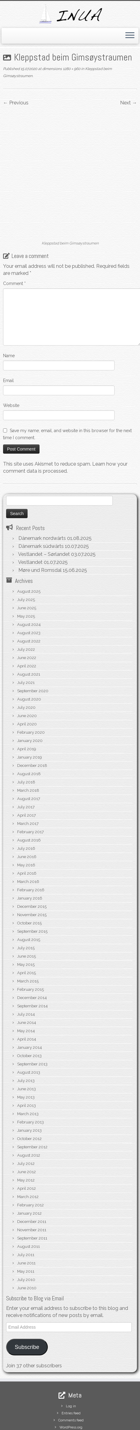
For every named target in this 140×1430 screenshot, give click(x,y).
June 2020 (27, 682)
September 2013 (32, 1030)
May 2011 (25, 1238)
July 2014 (26, 981)
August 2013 (28, 1039)
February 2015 (30, 956)
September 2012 (32, 1113)
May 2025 (26, 582)
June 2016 (26, 823)
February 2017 (30, 798)
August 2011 (28, 1213)
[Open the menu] (129, 36)
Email (8, 346)
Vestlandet (30, 529)
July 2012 (26, 1130)
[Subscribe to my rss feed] (10, 1414)
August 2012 (28, 1121)
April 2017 (26, 781)
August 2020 (29, 665)
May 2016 (26, 831)
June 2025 (26, 574)
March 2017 (28, 790)
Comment (14, 249)
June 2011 (26, 1229)
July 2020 (26, 674)
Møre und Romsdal (40, 537)
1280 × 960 (71, 69)
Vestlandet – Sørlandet (44, 521)
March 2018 (28, 757)
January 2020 (30, 707)
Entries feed (71, 1380)
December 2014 (32, 964)
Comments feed (71, 1387)
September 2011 (32, 1204)
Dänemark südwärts (41, 513)
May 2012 (26, 1146)
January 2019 (29, 723)
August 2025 (28, 558)
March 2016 (28, 848)
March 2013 (28, 1080)
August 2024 (29, 591)
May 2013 (26, 1063)
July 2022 (26, 616)
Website (11, 371)
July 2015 (26, 914)
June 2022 (26, 624)
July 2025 (26, 566)
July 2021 (26, 649)
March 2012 (28, 1163)
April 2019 (26, 715)
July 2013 (26, 1047)
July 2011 (25, 1221)
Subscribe (27, 1314)
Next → (128, 103)
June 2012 (26, 1138)
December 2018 (32, 732)
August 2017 (28, 765)
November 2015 (32, 881)
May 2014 (26, 997)
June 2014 (26, 989)
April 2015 (26, 939)
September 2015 (32, 898)
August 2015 (28, 906)
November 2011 (31, 1196)
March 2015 (28, 947)
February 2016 (30, 856)
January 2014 (29, 1014)
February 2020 (31, 699)
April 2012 (26, 1155)
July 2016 (26, 815)
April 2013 (26, 1072)
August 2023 (28, 599)
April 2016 (26, 840)
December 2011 (31, 1188)
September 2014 (32, 972)
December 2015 (32, 873)
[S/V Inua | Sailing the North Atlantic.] (70, 13)
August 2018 (29, 740)
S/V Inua (32, 1423)
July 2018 (26, 748)
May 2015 (26, 931)
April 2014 (26, 1005)
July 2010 (26, 1246)
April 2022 (26, 632)
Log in (71, 1373)
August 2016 (29, 806)
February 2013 (30, 1088)
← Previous (15, 103)
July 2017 (26, 773)
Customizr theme (113, 1423)
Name (9, 321)
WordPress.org (70, 1394)
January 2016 (29, 864)
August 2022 (28, 607)
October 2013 (29, 1022)
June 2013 (26, 1055)
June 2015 (26, 922)
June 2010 (26, 1254)
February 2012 (30, 1171)
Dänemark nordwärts (42, 505)
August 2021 (28, 641)
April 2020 (27, 690)
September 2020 (32, 657)
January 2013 (29, 1097)
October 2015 (29, 889)
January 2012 (29, 1180)
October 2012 (29, 1105)
